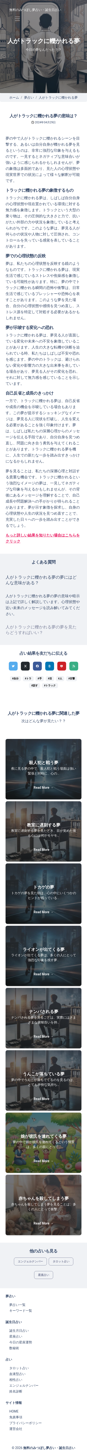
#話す (34, 685)
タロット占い (61, 1261)
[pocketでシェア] (61, 666)
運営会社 (15, 1429)
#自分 (15, 678)
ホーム (14, 97)
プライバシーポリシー (25, 1423)
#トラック (50, 685)
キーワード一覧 (20, 1310)
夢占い (29, 97)
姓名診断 (15, 1391)
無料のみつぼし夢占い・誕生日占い (35, 10)
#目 (50, 678)
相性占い (15, 1380)
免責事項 (15, 1417)
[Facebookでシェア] (37, 666)
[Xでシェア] (25, 666)
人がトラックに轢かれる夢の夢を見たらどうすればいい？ (41, 630)
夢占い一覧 (17, 1305)
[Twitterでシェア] (13, 666)
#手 (40, 678)
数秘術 (14, 1348)
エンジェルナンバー (30, 1261)
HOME (14, 1411)
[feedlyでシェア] (73, 666)
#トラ (28, 678)
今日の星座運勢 (20, 1342)
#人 (60, 678)
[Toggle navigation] (17, 19)
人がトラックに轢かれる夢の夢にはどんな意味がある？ (41, 580)
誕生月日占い (19, 1330)
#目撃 (71, 678)
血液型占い (17, 1374)
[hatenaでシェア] (49, 666)
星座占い (43, 1275)
